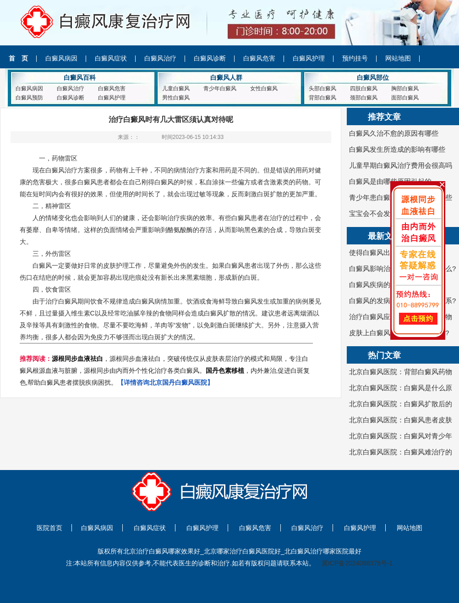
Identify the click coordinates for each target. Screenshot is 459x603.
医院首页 (49, 527)
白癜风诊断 (210, 58)
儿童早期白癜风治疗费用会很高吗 (400, 165)
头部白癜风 (322, 88)
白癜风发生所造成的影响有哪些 (397, 149)
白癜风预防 (29, 97)
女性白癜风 (264, 88)
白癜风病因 (61, 58)
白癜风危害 (259, 58)
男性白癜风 (176, 97)
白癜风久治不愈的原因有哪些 (393, 133)
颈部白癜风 (363, 97)
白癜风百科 (80, 77)
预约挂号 (355, 58)
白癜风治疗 (160, 58)
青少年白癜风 (219, 88)
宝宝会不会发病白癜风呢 (387, 213)
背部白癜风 (322, 97)
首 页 (18, 58)
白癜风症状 (111, 58)
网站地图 (398, 58)
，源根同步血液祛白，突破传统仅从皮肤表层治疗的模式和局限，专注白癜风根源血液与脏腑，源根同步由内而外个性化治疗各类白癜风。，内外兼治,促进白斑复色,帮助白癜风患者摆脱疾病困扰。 (165, 370)
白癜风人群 (226, 77)
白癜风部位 (373, 77)
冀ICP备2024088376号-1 (357, 563)
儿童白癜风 (176, 88)
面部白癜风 (405, 97)
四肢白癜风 (363, 88)
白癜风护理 (309, 58)
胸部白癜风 (405, 88)
